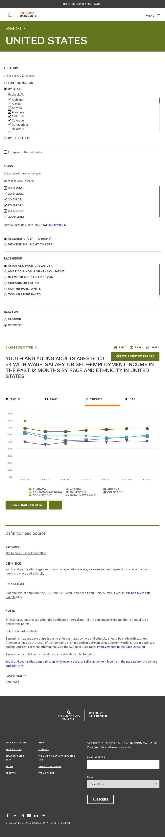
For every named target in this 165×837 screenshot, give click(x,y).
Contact (43, 749)
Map (53, 399)
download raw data (53, 224)
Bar (133, 399)
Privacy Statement (49, 766)
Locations (13, 28)
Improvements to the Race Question (121, 646)
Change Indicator (19, 347)
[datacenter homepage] (29, 14)
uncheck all (16, 94)
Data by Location (16, 742)
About (9, 766)
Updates (11, 773)
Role (90, 776)
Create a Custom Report (135, 356)
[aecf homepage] (10, 14)
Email (136, 347)
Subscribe (100, 799)
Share (152, 347)
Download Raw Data (26, 505)
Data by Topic (14, 749)
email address (96, 757)
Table (15, 399)
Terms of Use (46, 773)
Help (41, 742)
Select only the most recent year (22, 173)
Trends (96, 399)
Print (120, 347)
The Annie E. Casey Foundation (82, 4)
